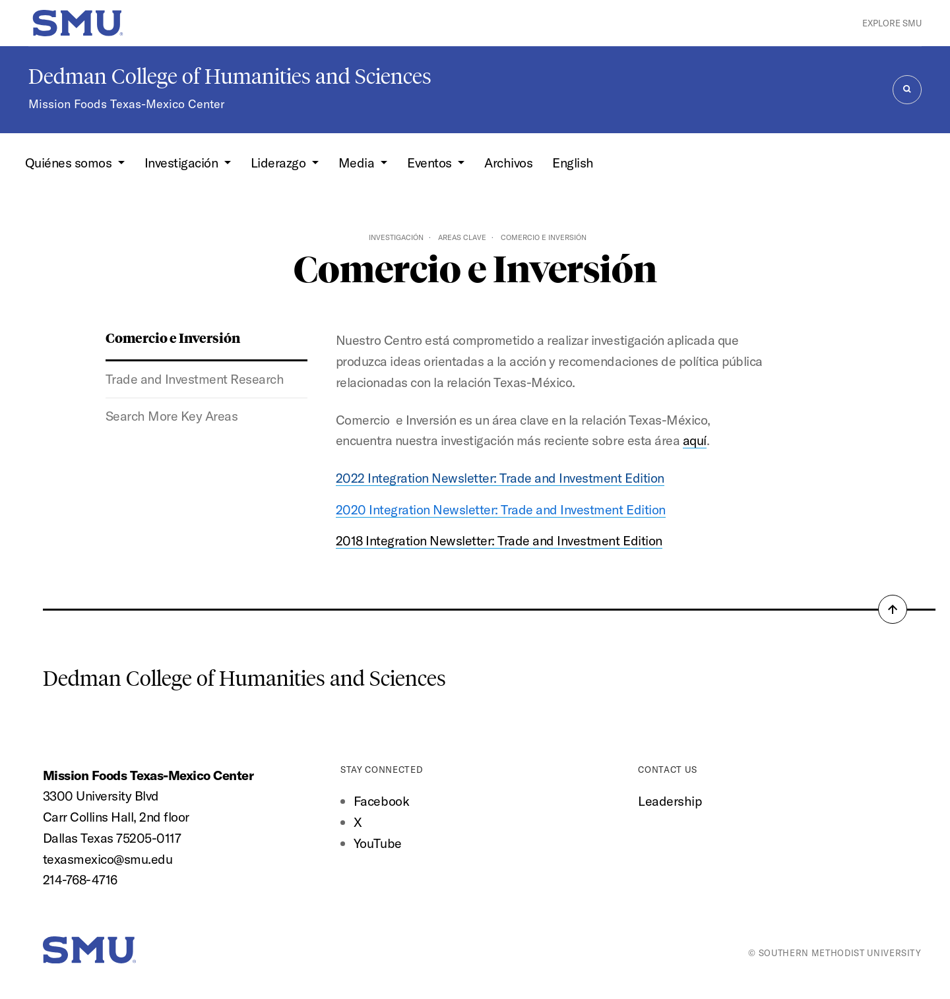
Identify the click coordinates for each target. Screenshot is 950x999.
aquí (695, 440)
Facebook (381, 801)
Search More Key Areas (172, 416)
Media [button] (357, 162)
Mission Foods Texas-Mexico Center (126, 103)
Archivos (508, 162)
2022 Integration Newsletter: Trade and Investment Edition (500, 477)
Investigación (396, 237)
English (573, 162)
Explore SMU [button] (892, 23)
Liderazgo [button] (280, 162)
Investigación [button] (182, 162)
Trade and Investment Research (195, 379)
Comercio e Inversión (173, 337)
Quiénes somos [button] (70, 162)
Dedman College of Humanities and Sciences (229, 76)
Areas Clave (462, 237)
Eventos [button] (431, 162)
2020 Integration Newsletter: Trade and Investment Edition (501, 509)
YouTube (378, 843)
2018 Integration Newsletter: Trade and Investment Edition (499, 540)
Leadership (669, 801)
